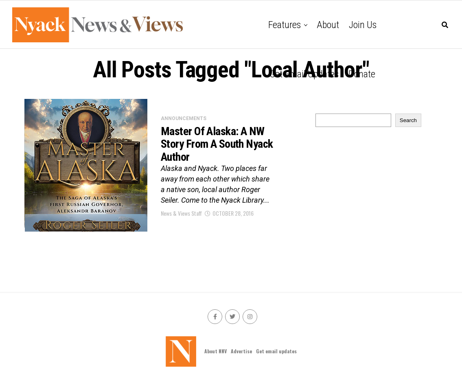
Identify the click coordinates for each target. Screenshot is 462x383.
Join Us (363, 25)
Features (284, 25)
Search (408, 120)
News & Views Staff (181, 213)
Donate (361, 74)
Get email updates (304, 74)
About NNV (215, 351)
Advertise (241, 351)
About (328, 25)
